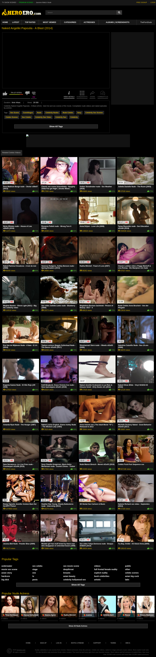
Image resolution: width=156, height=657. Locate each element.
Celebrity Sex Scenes (94, 113)
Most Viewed (49, 22)
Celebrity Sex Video (43, 117)
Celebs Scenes (12, 117)
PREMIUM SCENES (26, 2)
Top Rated (30, 22)
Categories (70, 22)
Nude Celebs (68, 113)
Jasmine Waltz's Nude (43, 2)
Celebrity (74, 117)
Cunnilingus (28, 113)
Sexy (79, 113)
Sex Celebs (26, 117)
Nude (39, 113)
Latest (15, 22)
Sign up (43, 643)
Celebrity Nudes (51, 113)
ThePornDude (146, 22)
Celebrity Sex (60, 117)
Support (97, 643)
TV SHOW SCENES (9, 2)
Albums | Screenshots (117, 22)
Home (5, 22)
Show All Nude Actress (78, 626)
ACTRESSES (89, 22)
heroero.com (21, 650)
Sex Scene (14, 113)
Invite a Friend (77, 643)
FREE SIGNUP (141, 2)
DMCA (128, 643)
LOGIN (152, 2)
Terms (113, 643)
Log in (58, 643)
